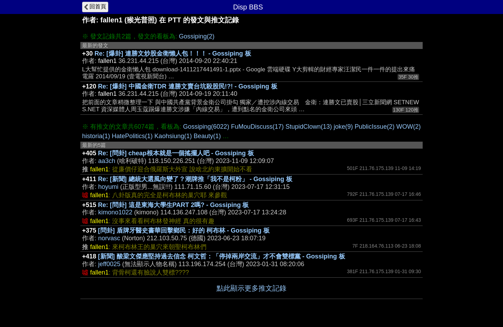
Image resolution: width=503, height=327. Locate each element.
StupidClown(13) (308, 126)
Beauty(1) (207, 136)
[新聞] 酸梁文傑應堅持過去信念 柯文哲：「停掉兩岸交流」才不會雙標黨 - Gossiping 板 (221, 256)
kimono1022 (115, 212)
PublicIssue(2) (374, 126)
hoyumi (108, 186)
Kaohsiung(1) (173, 136)
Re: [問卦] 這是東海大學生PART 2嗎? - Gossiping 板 (173, 204)
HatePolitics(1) (132, 136)
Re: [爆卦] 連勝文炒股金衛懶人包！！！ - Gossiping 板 (173, 53)
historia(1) (96, 136)
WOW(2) (408, 126)
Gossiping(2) (196, 36)
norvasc (109, 238)
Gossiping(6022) (206, 126)
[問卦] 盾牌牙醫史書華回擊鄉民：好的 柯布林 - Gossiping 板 (184, 230)
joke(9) (343, 126)
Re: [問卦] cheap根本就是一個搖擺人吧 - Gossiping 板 (176, 153)
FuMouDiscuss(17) (257, 126)
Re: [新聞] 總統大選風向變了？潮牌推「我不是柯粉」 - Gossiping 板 (195, 179)
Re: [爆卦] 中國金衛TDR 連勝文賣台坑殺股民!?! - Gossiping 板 (187, 86)
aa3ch (106, 160)
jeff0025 (109, 264)
